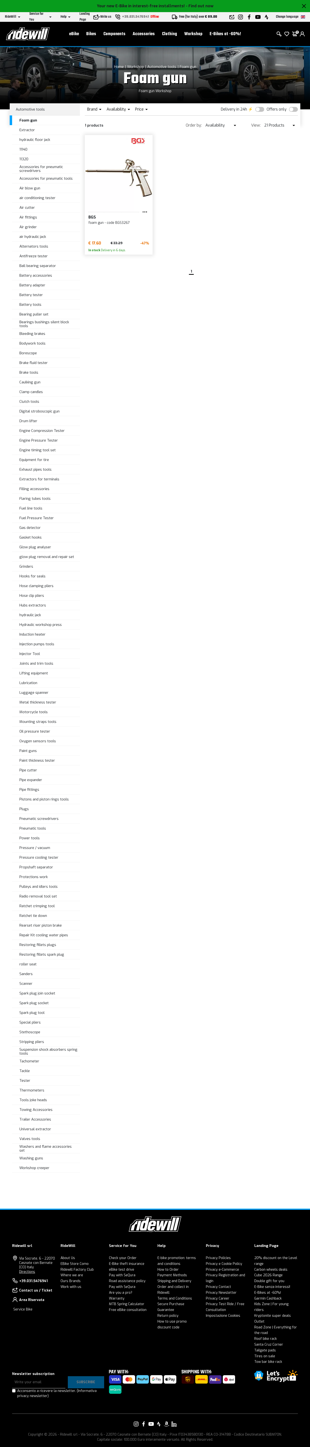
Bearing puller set (33, 314)
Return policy (167, 1315)
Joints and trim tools (36, 663)
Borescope (28, 353)
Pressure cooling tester (38, 857)
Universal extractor (35, 1129)
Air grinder (28, 227)
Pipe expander (30, 779)
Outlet (259, 1321)
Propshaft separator (36, 867)
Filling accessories (34, 488)
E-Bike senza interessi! (272, 1287)
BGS (92, 217)
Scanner (25, 983)
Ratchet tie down (33, 915)
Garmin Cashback (268, 1298)
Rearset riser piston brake (40, 925)
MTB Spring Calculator (126, 1304)
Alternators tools (33, 246)
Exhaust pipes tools (35, 469)
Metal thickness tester (37, 702)
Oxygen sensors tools (37, 741)
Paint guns (28, 750)
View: (256, 125)
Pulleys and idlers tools (38, 886)
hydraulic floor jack (34, 139)
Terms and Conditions (174, 1298)
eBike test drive (121, 1269)
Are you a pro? (120, 1292)
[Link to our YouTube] (151, 1424)
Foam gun (188, 66)
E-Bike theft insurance (126, 1263)
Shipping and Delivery (174, 1281)
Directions (27, 1271)
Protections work (33, 876)
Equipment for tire (34, 459)
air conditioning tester (37, 197)
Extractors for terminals (39, 479)
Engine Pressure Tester (38, 440)
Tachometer (29, 1061)
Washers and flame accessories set (45, 1148)
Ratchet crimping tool (37, 906)
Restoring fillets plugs (37, 944)
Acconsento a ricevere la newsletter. (57, 1393)
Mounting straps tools (37, 721)
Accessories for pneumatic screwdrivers (41, 168)
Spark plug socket (34, 1003)
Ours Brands (71, 1281)
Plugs (24, 809)
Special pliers (30, 1022)
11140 (23, 149)
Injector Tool (29, 653)
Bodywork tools (32, 343)
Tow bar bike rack (268, 1361)
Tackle (24, 1070)
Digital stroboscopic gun (39, 411)
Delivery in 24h (234, 109)
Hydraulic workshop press (40, 624)
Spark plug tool (32, 1012)
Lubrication (28, 682)
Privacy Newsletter (221, 1292)
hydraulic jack (30, 615)
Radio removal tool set (38, 896)
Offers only (277, 109)
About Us (68, 1258)
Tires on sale (264, 1356)
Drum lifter (28, 421)
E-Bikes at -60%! (225, 34)
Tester (24, 1080)
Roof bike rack (265, 1338)
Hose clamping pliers (36, 585)
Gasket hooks (30, 537)
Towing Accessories (36, 1109)
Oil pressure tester (34, 731)
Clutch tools (29, 401)
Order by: (194, 125)
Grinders (26, 566)
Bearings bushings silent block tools (44, 324)
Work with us (71, 1287)
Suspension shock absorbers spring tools (48, 1051)
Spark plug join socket (37, 993)
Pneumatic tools (32, 828)
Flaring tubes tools (35, 498)
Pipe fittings (29, 789)
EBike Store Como (75, 1263)
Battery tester (31, 294)
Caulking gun (29, 382)
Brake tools (28, 372)
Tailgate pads (265, 1350)
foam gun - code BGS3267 (109, 222)
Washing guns (31, 1158)
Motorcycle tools (33, 712)
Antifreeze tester (33, 256)
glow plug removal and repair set (46, 556)
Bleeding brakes (32, 333)
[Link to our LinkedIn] (174, 1424)
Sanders (26, 973)
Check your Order (123, 1258)
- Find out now (199, 5)
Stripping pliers (31, 1041)
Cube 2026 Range (268, 1275)
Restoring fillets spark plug (41, 954)
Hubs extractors (32, 605)
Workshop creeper (34, 1167)
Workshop (193, 34)
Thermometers (31, 1090)
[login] (302, 34)
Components (114, 34)
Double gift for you (269, 1281)
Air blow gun (29, 188)
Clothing (169, 34)
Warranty (116, 1298)
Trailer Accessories (35, 1119)
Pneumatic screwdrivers (39, 818)
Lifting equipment (33, 673)
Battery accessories (35, 275)
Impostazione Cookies (223, 1315)
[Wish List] (287, 34)
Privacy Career (217, 1298)
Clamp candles (31, 391)
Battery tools (30, 304)
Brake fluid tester (33, 362)
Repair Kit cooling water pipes (43, 935)
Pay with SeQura (122, 1275)
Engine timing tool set (37, 450)
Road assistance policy (127, 1281)
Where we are (72, 1275)
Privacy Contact (218, 1287)
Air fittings (28, 217)
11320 (23, 159)
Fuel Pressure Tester (36, 518)
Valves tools (29, 1138)
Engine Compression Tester (42, 430)
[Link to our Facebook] (144, 1424)
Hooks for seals (32, 576)
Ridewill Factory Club (77, 1269)
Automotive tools (161, 66)
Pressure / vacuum (34, 847)
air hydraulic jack (32, 236)
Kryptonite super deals (272, 1315)
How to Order (168, 1269)
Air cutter (27, 207)
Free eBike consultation (128, 1310)
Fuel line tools (30, 508)
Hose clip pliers (31, 595)
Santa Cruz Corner (268, 1344)
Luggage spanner (33, 692)
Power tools (29, 838)
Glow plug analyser (35, 547)
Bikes (91, 34)
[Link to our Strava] (159, 1424)
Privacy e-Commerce (222, 1269)
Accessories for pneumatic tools (46, 178)
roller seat (28, 964)
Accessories (144, 34)
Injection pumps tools (36, 644)
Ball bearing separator (37, 265)
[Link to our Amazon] (166, 1424)
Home (119, 66)
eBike (74, 34)
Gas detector (30, 527)
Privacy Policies (218, 1258)
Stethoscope (29, 1032)
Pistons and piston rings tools (44, 799)
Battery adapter (32, 285)
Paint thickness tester (37, 760)
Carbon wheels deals (270, 1269)
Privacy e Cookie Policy (224, 1263)
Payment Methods (172, 1275)
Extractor (27, 130)
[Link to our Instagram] (136, 1424)
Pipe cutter (28, 770)
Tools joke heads (33, 1100)
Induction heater (32, 634)
